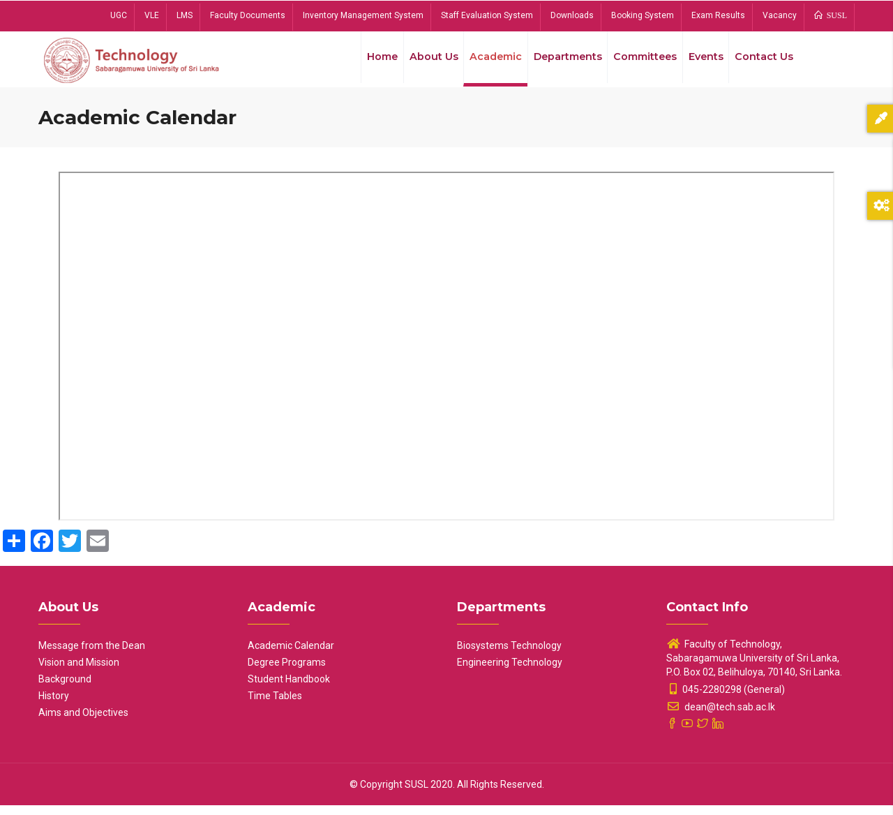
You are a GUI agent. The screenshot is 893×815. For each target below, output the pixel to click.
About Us (419, 62)
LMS (185, 15)
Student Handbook (289, 688)
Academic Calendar (291, 655)
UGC (118, 15)
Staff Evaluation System (487, 15)
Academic (483, 62)
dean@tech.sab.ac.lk (720, 716)
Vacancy (780, 15)
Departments (558, 62)
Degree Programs (287, 672)
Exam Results (718, 15)
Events (701, 62)
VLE (151, 15)
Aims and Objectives (83, 722)
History (53, 705)
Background (64, 688)
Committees (638, 62)
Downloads (572, 15)
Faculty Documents (247, 15)
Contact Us (763, 62)
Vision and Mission (78, 672)
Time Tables (275, 705)
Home (365, 62)
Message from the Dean (91, 655)
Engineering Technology (509, 672)
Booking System (642, 15)
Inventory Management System (363, 15)
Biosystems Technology (509, 655)
